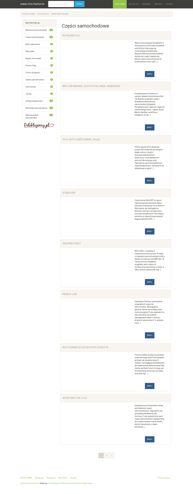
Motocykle (30, 51)
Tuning (28, 94)
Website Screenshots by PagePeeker (76, 483)
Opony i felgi (31, 65)
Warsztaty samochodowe (36, 108)
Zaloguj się (133, 4)
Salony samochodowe (35, 80)
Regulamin (146, 4)
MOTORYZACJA (43, 14)
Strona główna (28, 14)
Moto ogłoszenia (33, 44)
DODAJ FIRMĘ (120, 4)
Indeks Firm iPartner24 (32, 4)
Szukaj (79, 4)
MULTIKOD (158, 4)
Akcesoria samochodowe (36, 30)
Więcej (149, 74)
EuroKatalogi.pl (54, 483)
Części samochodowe (59, 14)
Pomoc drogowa (33, 73)
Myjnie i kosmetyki (33, 58)
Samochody (31, 87)
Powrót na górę (163, 478)
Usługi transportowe (34, 101)
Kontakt (169, 4)
